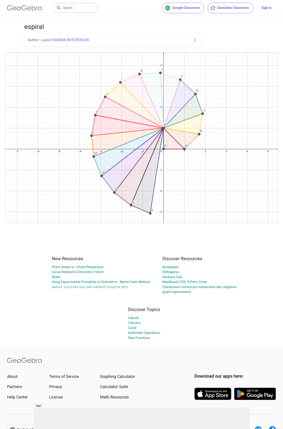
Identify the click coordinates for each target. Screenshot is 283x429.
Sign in (266, 8)
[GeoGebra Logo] (24, 8)
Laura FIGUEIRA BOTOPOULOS (65, 40)
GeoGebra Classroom (229, 8)
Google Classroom (182, 8)
